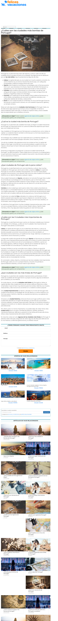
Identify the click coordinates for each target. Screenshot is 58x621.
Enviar (25, 351)
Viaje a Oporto (4, 385)
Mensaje (5, 338)
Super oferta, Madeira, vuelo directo (9, 401)
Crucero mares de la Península (33, 401)
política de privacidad (26, 414)
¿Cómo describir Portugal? (35, 572)
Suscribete (46, 412)
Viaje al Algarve (30, 369)
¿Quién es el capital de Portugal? (37, 515)
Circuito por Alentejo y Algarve (8, 369)
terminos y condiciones (13, 414)
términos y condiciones (28, 348)
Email (6, 328)
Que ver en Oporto (9, 456)
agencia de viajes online (32, 116)
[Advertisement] (25, 16)
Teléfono (5, 333)
